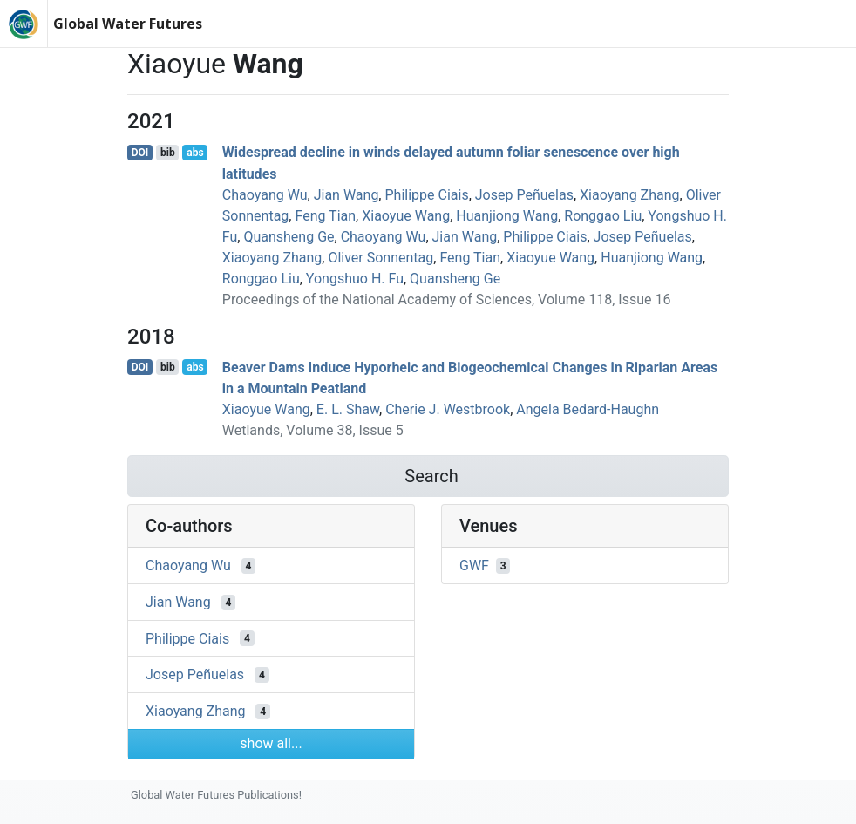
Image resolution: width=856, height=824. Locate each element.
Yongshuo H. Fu (355, 278)
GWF (474, 565)
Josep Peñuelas (524, 195)
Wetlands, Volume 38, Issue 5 (313, 430)
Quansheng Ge (288, 236)
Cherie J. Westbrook (447, 409)
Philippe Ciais (426, 195)
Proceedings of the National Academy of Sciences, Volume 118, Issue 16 (446, 299)
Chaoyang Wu (265, 195)
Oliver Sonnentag (380, 257)
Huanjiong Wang (507, 216)
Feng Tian (325, 216)
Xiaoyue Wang (406, 216)
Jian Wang (346, 195)
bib (167, 152)
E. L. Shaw (347, 409)
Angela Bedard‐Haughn (587, 409)
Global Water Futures (127, 23)
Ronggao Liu (603, 216)
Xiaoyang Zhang (630, 195)
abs (195, 152)
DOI (140, 152)
